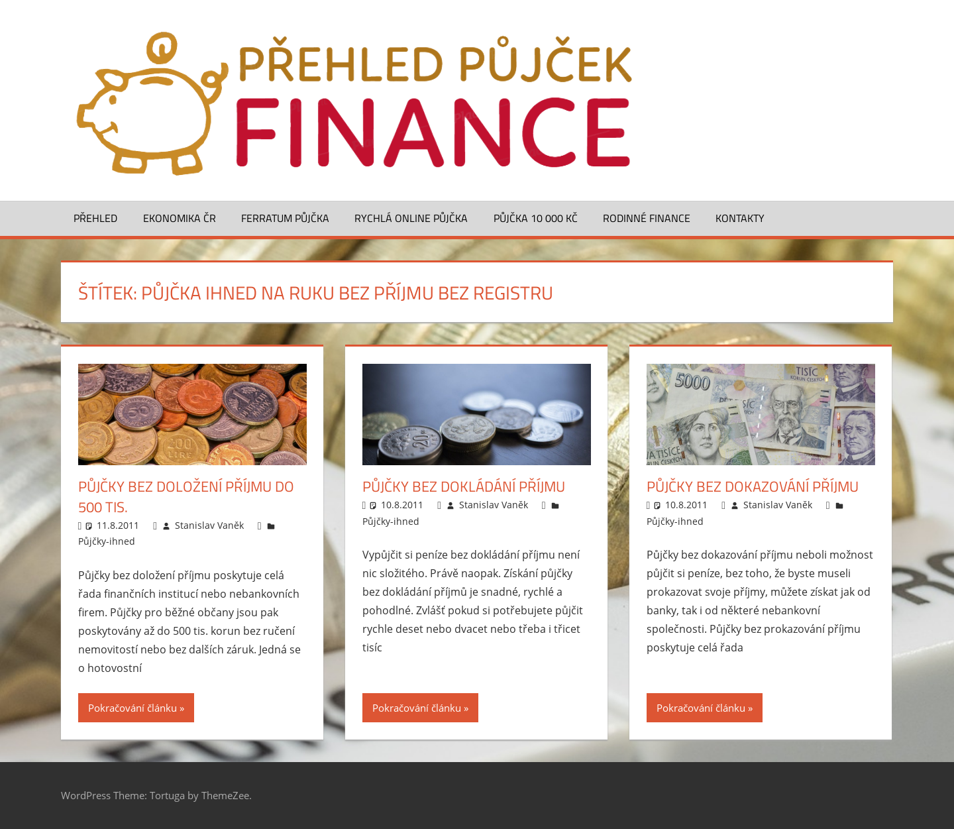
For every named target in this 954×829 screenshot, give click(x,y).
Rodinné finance (646, 218)
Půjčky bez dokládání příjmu (463, 486)
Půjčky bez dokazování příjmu (753, 486)
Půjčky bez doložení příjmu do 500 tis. (186, 496)
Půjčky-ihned (106, 541)
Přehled (95, 218)
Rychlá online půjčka (411, 218)
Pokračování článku (132, 707)
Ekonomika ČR (179, 218)
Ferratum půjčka (285, 218)
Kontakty (740, 218)
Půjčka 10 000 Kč (536, 218)
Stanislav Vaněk (209, 525)
